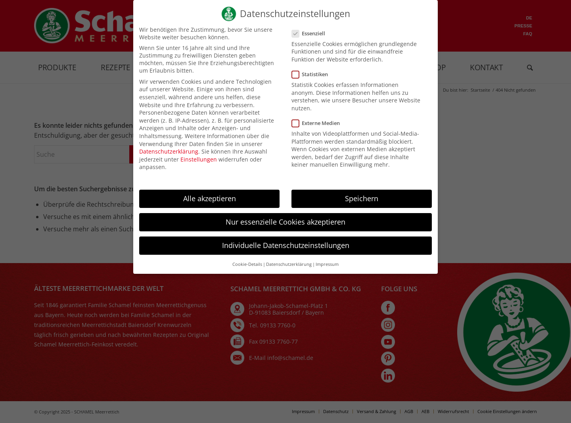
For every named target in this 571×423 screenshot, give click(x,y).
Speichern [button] (361, 205)
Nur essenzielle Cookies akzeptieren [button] (285, 228)
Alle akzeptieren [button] (209, 205)
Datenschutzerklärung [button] (289, 271)
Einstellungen (198, 166)
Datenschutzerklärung (168, 158)
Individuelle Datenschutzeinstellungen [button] (285, 252)
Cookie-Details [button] (247, 271)
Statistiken (310, 81)
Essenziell (309, 40)
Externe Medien (316, 129)
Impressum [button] (327, 271)
